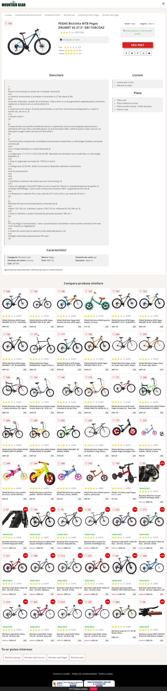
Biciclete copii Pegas (111, 15)
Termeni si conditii (61, 673)
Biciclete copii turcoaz (35, 657)
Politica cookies (106, 673)
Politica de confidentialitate (84, 673)
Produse (8, 15)
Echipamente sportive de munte (28, 15)
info (24, 326)
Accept (93, 688)
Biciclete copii (69, 15)
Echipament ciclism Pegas (88, 15)
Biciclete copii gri (13, 657)
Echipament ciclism (52, 15)
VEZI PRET (137, 45)
